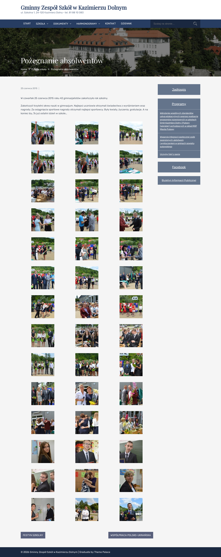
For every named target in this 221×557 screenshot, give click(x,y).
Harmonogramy (86, 23)
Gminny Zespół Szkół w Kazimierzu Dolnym (74, 7)
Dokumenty (60, 23)
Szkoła (40, 23)
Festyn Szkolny (33, 535)
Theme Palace (103, 552)
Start (27, 23)
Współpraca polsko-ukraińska (130, 535)
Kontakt (110, 23)
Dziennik (126, 23)
